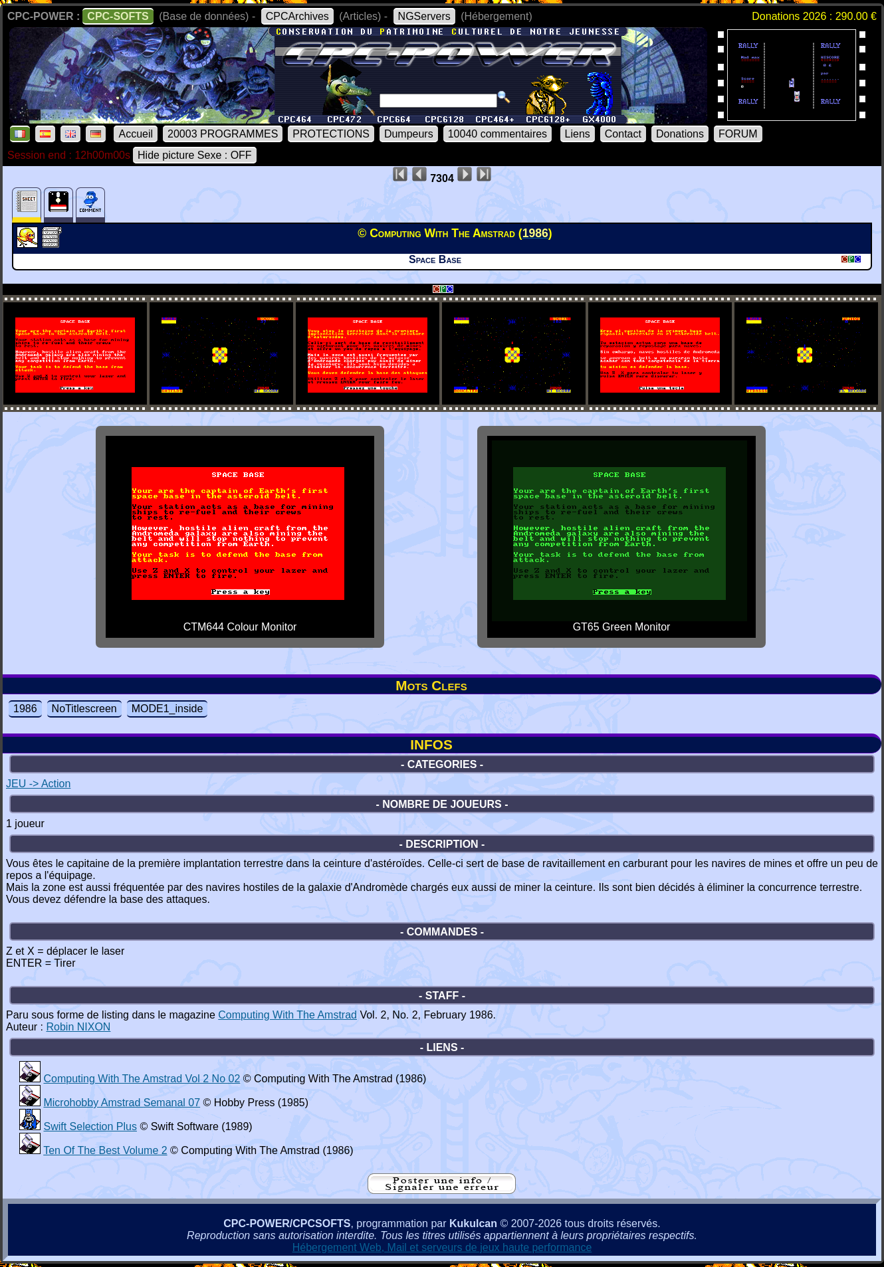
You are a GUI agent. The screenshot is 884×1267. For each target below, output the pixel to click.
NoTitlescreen (84, 708)
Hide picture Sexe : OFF (195, 155)
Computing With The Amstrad (287, 1015)
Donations (680, 134)
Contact (623, 134)
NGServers (424, 16)
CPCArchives (297, 16)
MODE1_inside (167, 708)
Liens (577, 134)
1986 (25, 708)
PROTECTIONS (331, 134)
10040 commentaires (497, 134)
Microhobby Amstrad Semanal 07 (121, 1102)
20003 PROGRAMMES (222, 134)
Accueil (135, 134)
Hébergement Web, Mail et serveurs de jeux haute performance (442, 1247)
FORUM (738, 134)
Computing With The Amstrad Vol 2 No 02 (141, 1078)
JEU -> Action (38, 783)
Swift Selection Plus (90, 1126)
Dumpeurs (408, 134)
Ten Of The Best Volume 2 (105, 1150)
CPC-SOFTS (117, 16)
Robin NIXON (78, 1026)
